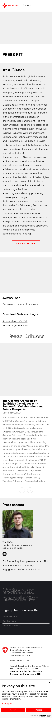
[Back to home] (10, 5)
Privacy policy (7, 703)
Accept (13, 710)
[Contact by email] (4, 554)
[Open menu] (48, 6)
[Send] (48, 626)
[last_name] (26, 621)
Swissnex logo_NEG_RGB (15, 326)
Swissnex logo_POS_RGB (14, 321)
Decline (38, 710)
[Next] (30, 490)
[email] (26, 626)
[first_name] (26, 617)
